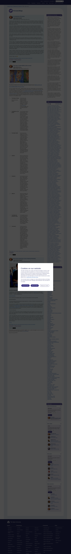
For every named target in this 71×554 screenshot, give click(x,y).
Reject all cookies (35, 285)
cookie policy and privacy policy (32, 277)
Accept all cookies (25, 285)
